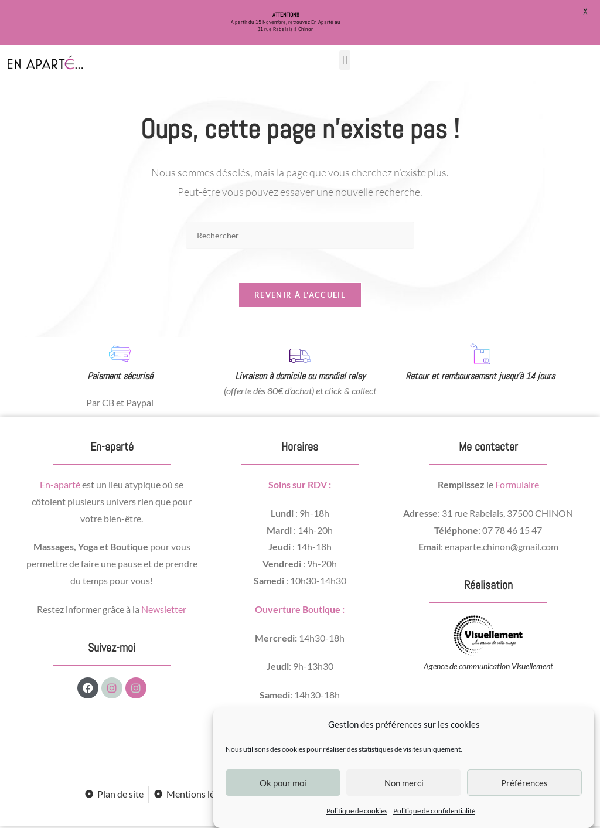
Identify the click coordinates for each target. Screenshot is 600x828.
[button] (344, 60)
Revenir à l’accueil (300, 296)
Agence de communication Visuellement (488, 668)
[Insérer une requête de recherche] (300, 235)
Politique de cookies (356, 810)
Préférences (524, 783)
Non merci (404, 783)
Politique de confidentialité (434, 810)
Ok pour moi (283, 783)
